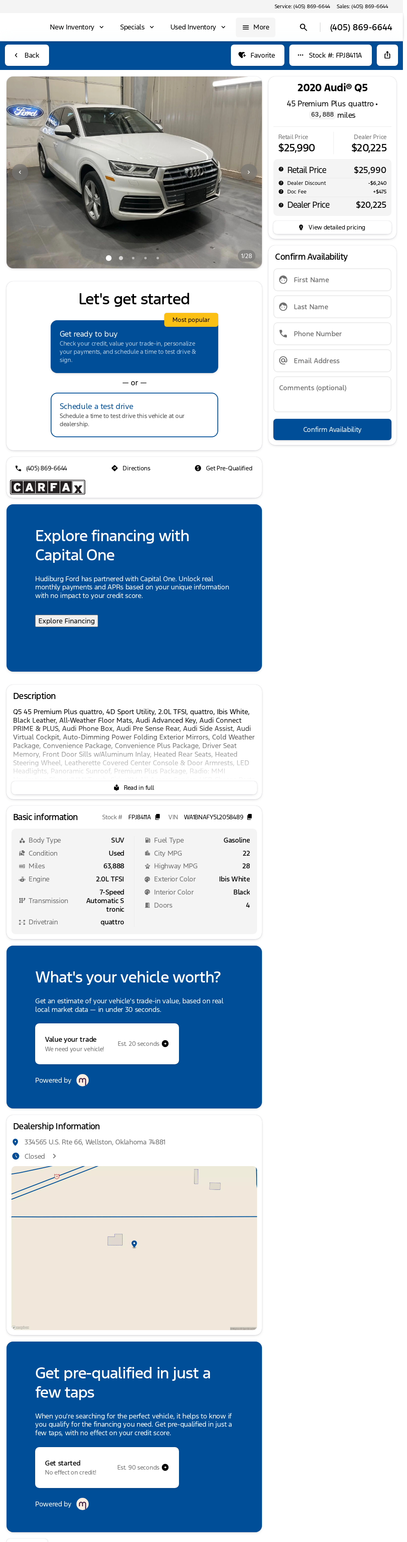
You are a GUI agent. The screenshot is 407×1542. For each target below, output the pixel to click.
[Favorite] (257, 55)
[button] (26, 172)
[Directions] (131, 468)
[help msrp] (281, 168)
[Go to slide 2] (121, 258)
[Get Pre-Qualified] (224, 468)
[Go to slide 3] (133, 258)
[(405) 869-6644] (42, 468)
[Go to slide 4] (145, 258)
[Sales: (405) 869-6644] (362, 6)
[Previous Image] (20, 172)
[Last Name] (332, 306)
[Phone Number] (332, 333)
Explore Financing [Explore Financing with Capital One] (66, 620)
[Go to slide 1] (109, 258)
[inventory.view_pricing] (332, 227)
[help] (281, 191)
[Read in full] (134, 787)
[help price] (281, 205)
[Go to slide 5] (158, 258)
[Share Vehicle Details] (387, 55)
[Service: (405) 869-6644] (302, 6)
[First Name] (332, 279)
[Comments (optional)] (332, 394)
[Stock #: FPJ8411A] (330, 55)
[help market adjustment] (281, 182)
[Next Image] (249, 172)
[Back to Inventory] (27, 55)
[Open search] (302, 27)
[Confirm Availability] (332, 429)
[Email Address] (332, 360)
